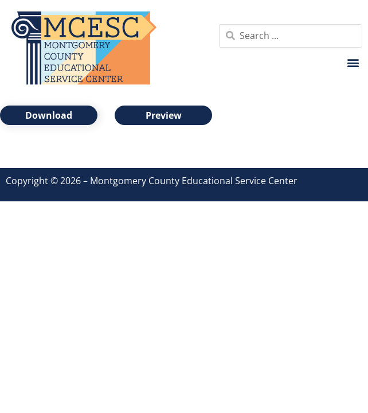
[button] (352, 62)
